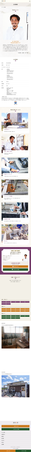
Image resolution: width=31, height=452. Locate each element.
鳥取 (6, 301)
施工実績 (3, 438)
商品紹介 (3, 436)
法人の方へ (3, 440)
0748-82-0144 (11, 71)
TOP (2, 7)
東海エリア (3, 313)
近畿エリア (3, 306)
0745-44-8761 (11, 77)
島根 (15, 301)
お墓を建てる (3, 434)
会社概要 (3, 444)
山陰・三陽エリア (4, 299)
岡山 (25, 301)
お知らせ (3, 442)
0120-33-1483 (8, 67)
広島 (6, 303)
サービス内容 (3, 432)
